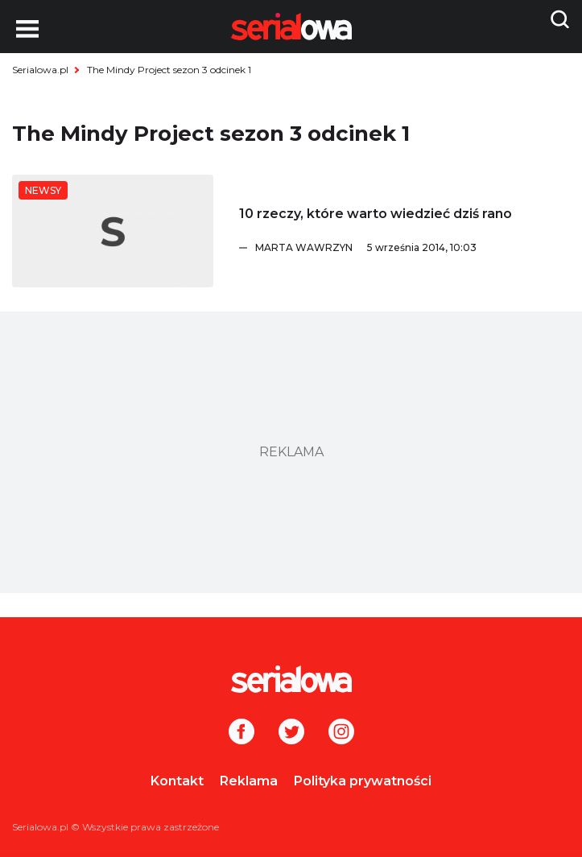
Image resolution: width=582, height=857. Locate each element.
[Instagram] (341, 733)
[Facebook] (241, 733)
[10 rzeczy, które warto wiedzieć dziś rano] (112, 231)
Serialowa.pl (40, 70)
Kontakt (177, 781)
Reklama (249, 781)
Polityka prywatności (362, 781)
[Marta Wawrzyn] (412, 248)
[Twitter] (291, 733)
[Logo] (291, 679)
